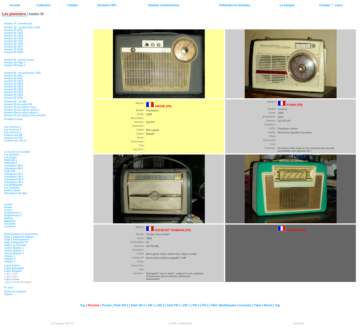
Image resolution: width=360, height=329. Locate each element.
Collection (44, 5)
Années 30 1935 (13, 41)
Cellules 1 (9, 256)
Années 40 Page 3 (14, 65)
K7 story (9, 287)
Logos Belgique (13, 271)
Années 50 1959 (13, 97)
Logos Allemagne (14, 268)
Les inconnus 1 (12, 126)
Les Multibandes (13, 184)
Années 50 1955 (13, 86)
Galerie (8, 294)
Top (82, 305)
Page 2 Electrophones (16, 239)
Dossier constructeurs (164, 5)
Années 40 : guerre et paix (19, 59)
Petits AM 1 (10, 160)
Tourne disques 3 (14, 253)
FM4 (214, 305)
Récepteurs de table (15, 193)
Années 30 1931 (13, 30)
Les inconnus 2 (12, 129)
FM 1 (186, 305)
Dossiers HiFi (106, 5)
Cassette (245, 305)
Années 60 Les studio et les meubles (25, 115)
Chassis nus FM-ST (15, 140)
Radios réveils (12, 190)
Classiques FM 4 (13, 182)
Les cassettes (12, 187)
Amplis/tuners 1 (13, 212)
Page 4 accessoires (15, 245)
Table (258, 305)
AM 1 (151, 305)
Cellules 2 (9, 258)
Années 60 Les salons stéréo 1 (21, 109)
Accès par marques (15, 291)
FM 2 (195, 305)
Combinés (10, 226)
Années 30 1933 (13, 35)
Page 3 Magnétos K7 (16, 242)
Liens (338, 5)
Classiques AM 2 (13, 168)
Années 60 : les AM (15, 101)
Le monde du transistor (17, 151)
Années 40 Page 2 (14, 62)
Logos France (12, 265)
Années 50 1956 (13, 89)
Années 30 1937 (13, 46)
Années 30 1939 (13, 52)
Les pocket (10, 157)
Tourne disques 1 (14, 247)
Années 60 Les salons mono (20, 107)
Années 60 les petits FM (18, 104)
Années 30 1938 (13, 49)
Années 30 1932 (13, 32)
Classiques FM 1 (13, 173)
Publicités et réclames (234, 5)
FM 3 (204, 305)
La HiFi (8, 204)
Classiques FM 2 (13, 176)
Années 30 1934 (13, 38)
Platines (8, 218)
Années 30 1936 (13, 43)
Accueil (14, 5)
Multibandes (228, 305)
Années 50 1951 (13, 75)
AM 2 (160, 305)
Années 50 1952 (13, 78)
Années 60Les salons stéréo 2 (21, 112)
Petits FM (9, 171)
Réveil (268, 305)
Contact (324, 5)
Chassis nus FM (13, 137)
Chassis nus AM (13, 135)
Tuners (8, 209)
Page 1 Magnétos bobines (19, 236)
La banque (287, 5)
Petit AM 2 (138, 305)
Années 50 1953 (13, 81)
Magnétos (9, 220)
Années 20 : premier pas (18, 23)
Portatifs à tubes (13, 119)
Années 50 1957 (13, 92)
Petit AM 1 (121, 305)
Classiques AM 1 (13, 165)
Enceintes (9, 223)
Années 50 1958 (13, 94)
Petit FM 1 (173, 305)
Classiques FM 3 (13, 179)
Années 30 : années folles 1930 (22, 27)
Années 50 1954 (13, 83)
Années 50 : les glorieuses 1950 (22, 72)
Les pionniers (12, 154)
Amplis (8, 207)
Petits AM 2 (10, 162)
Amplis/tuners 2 (13, 215)
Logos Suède (11, 279)
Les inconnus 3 (12, 132)
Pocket (107, 305)
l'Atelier (72, 5)
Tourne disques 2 (14, 250)
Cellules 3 (9, 261)
